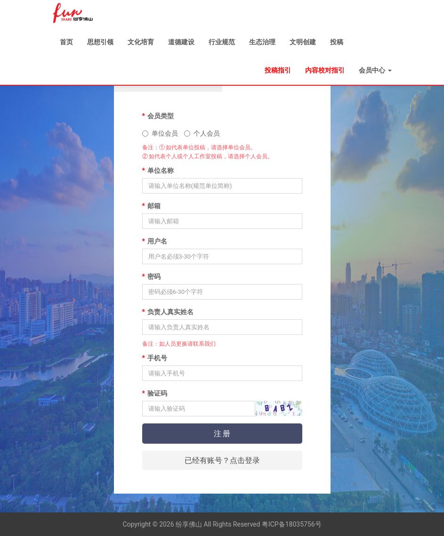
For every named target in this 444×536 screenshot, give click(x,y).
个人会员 (202, 133)
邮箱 (151, 206)
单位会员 (160, 133)
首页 (66, 42)
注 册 (222, 433)
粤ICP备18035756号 (292, 524)
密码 (151, 276)
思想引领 (100, 42)
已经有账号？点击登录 (222, 460)
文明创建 (303, 42)
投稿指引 (278, 70)
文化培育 (141, 42)
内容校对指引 (325, 70)
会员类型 (158, 116)
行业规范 (222, 42)
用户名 (154, 241)
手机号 (154, 358)
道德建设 (181, 42)
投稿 (336, 42)
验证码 (154, 393)
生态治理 (262, 42)
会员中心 (375, 70)
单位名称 (158, 170)
